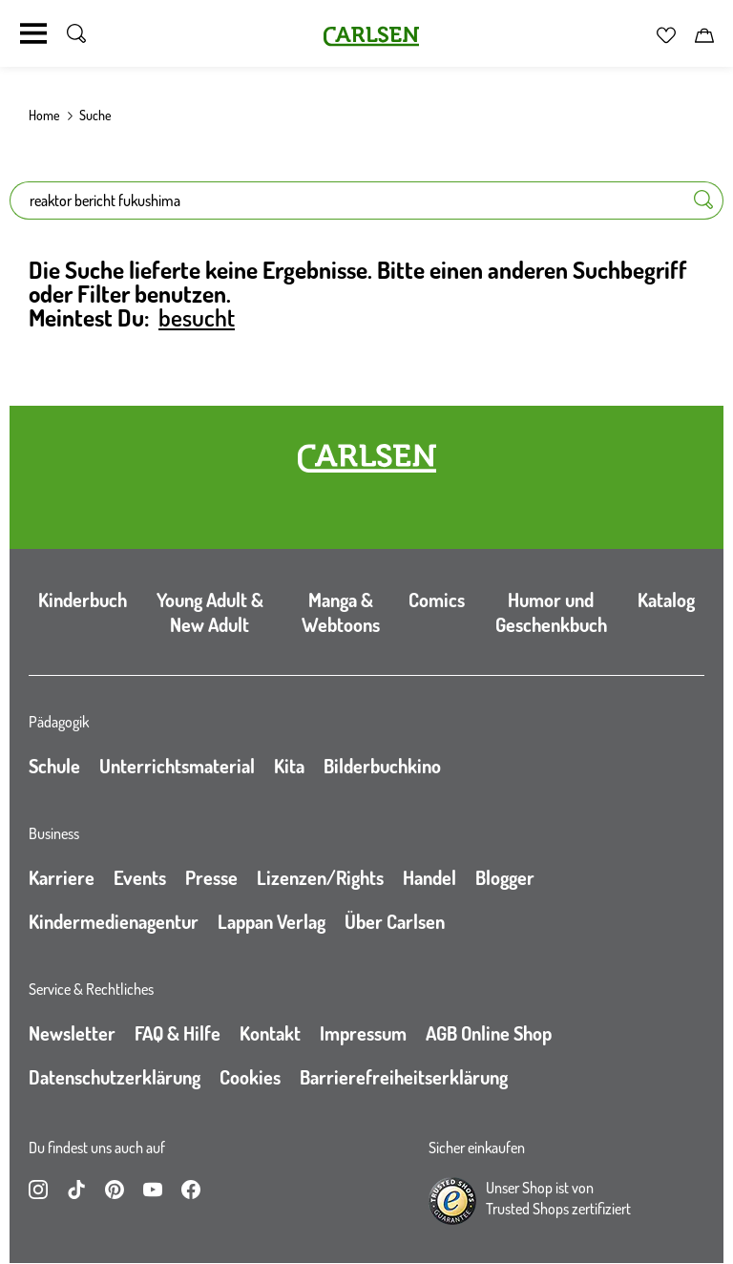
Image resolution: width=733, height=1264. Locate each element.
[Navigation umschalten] (33, 33)
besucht (196, 317)
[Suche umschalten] (76, 33)
